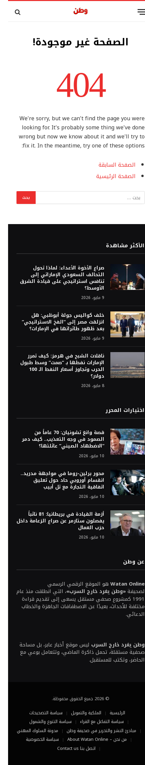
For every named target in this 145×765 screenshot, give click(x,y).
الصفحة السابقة (109, 165)
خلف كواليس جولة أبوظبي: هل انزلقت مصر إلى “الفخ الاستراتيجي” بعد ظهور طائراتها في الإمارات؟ (55, 322)
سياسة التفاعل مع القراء (94, 721)
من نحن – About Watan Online (89, 739)
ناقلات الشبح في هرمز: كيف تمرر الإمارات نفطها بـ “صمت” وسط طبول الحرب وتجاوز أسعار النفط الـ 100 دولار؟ (54, 366)
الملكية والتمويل (78, 713)
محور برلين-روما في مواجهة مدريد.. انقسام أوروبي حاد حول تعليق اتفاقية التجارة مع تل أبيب (54, 480)
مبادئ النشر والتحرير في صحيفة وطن (93, 730)
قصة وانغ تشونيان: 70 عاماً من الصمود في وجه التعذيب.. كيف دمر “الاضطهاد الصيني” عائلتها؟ (55, 439)
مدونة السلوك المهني (29, 730)
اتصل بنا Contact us (68, 748)
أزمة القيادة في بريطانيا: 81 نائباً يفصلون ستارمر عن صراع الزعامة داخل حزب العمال (52, 521)
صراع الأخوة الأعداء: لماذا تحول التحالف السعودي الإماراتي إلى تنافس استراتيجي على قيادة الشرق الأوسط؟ (54, 278)
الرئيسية (109, 713)
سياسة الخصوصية (34, 739)
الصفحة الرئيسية (108, 176)
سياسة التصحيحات (38, 713)
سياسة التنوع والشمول (42, 721)
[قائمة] (134, 11)
